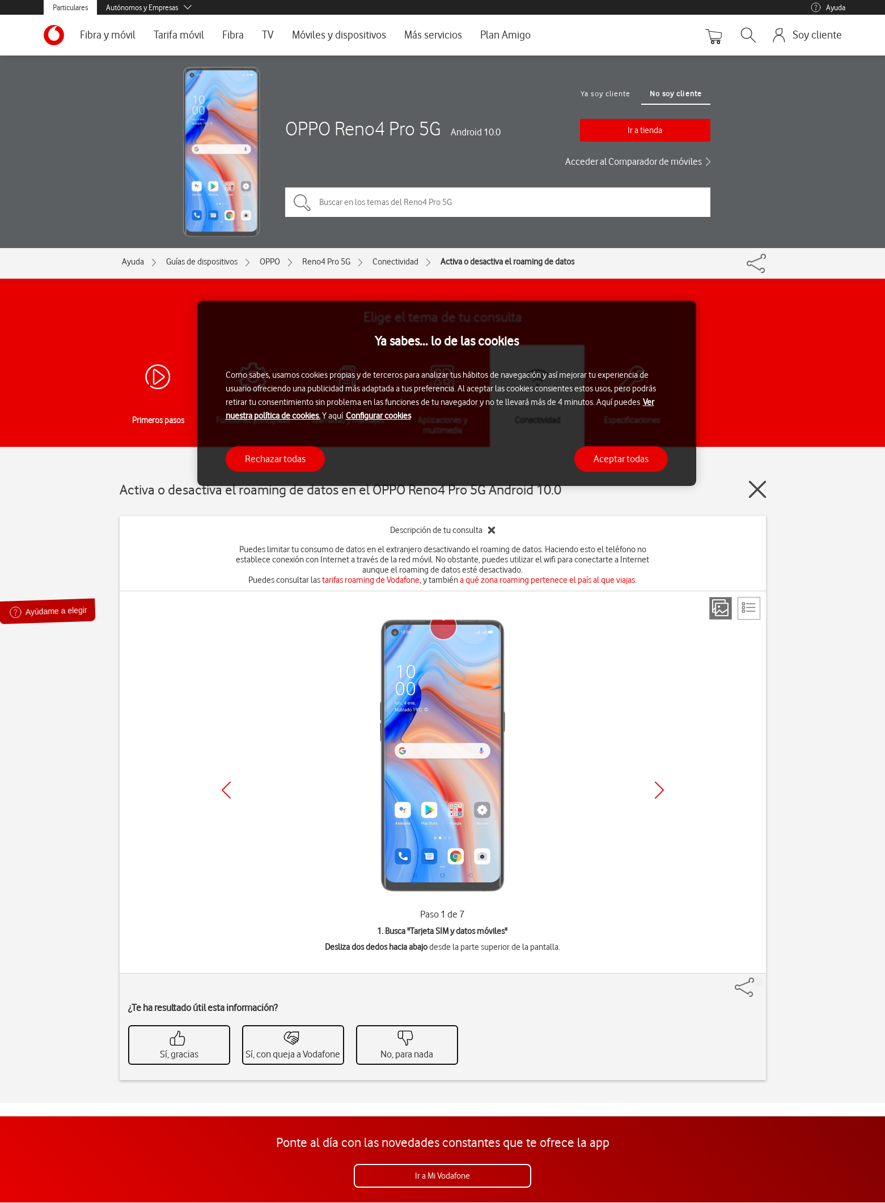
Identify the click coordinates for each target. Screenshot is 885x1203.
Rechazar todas (275, 458)
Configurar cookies (378, 416)
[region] (446, 393)
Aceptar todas (621, 458)
